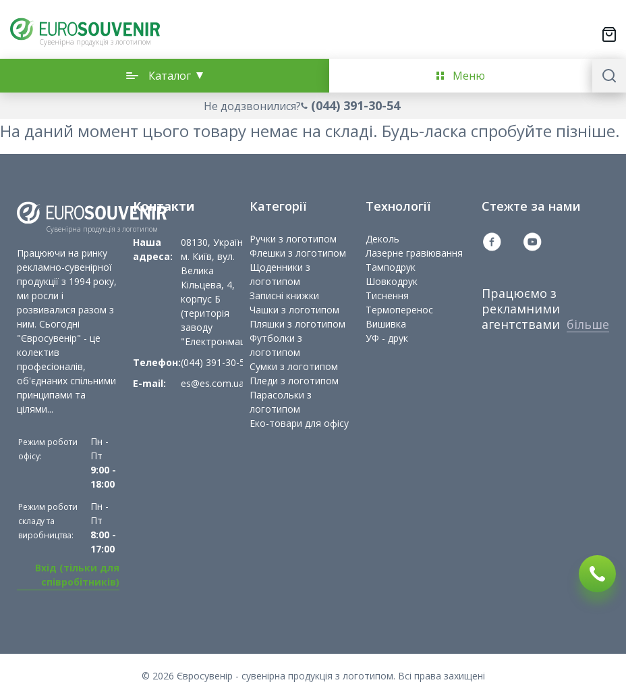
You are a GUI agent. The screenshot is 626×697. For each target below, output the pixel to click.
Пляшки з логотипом (297, 323)
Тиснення (387, 295)
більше (588, 324)
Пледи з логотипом (294, 380)
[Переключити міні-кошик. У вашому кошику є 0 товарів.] (609, 34)
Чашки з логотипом (294, 309)
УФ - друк (387, 338)
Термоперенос (399, 309)
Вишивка (386, 323)
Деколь (382, 238)
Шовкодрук (392, 281)
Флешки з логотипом (298, 253)
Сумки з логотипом (294, 366)
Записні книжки (284, 295)
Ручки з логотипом (293, 238)
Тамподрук (391, 267)
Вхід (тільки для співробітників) (77, 574)
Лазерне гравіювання (414, 253)
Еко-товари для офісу (299, 423)
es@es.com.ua (212, 383)
